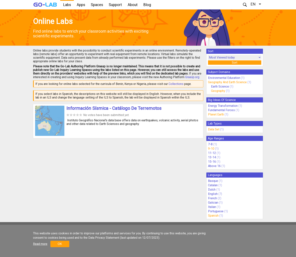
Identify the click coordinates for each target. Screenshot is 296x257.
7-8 (210, 144)
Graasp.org (192, 77)
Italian (212, 207)
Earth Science (220, 86)
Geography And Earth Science (227, 82)
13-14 (212, 157)
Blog (147, 4)
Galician (213, 202)
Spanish (213, 215)
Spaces (97, 4)
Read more (40, 244)
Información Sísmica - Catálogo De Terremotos (113, 108)
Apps (81, 4)
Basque (213, 181)
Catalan (213, 185)
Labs (67, 4)
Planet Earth (216, 114)
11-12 (212, 153)
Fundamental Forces (221, 110)
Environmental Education (224, 78)
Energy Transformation (223, 106)
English (213, 194)
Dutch (212, 189)
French (212, 198)
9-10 (211, 148)
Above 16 (214, 166)
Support (115, 4)
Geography (218, 91)
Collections (176, 84)
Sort (234, 62)
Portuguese (216, 211)
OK (60, 243)
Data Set (213, 129)
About (133, 4)
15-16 (212, 161)
